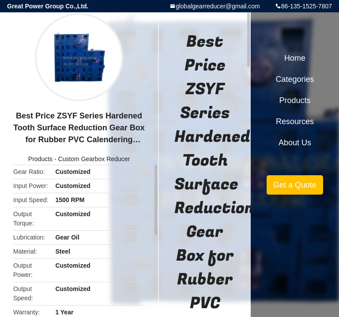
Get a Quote (294, 185)
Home (294, 58)
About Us (295, 142)
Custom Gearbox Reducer (94, 158)
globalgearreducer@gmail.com (218, 6)
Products (40, 158)
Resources (295, 121)
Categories (294, 79)
